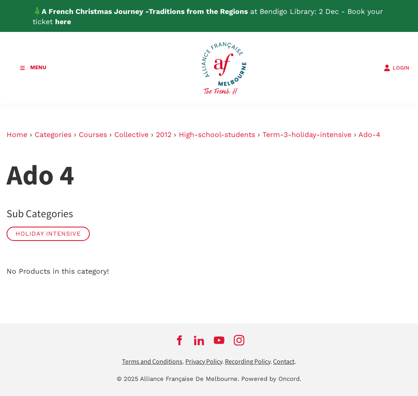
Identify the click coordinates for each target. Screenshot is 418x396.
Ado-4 (369, 134)
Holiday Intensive (48, 233)
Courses (93, 134)
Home (17, 134)
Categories (53, 134)
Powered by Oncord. (271, 378)
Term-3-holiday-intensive (306, 134)
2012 (163, 134)
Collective (131, 134)
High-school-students (217, 134)
